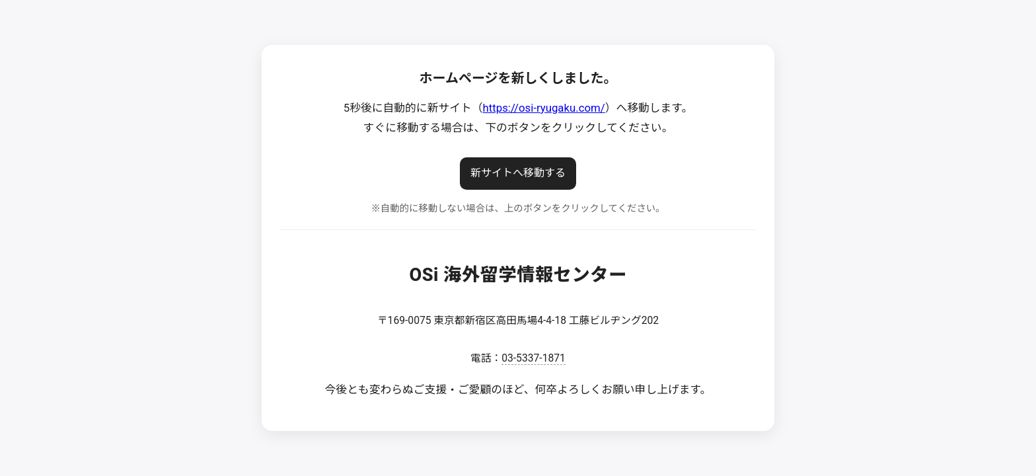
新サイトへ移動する (518, 173)
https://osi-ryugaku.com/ (544, 107)
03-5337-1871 (533, 358)
